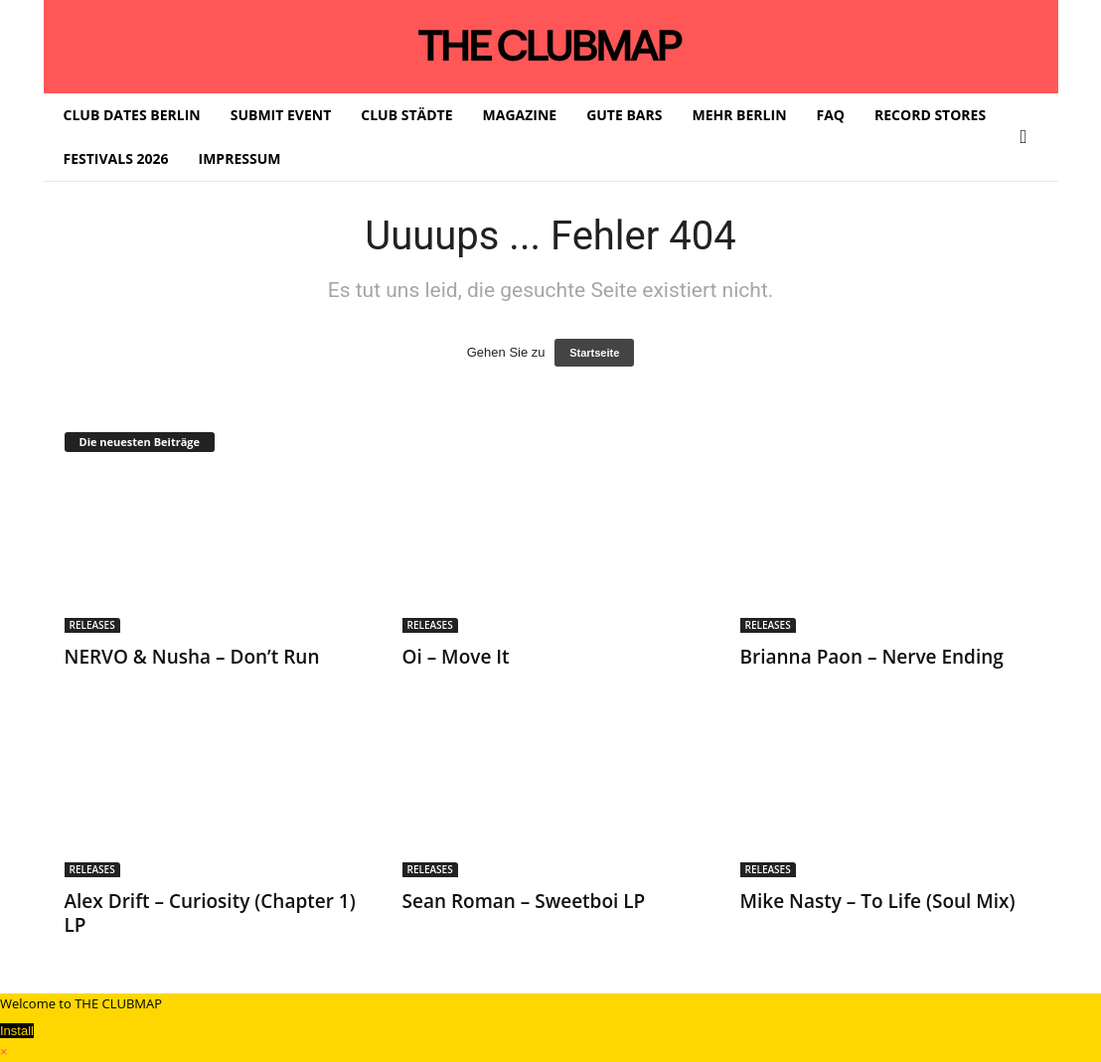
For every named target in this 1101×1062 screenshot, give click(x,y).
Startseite (594, 353)
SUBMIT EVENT (281, 114)
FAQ (831, 114)
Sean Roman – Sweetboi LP (524, 901)
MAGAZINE (520, 114)
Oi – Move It (456, 657)
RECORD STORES (930, 114)
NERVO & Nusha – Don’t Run (192, 657)
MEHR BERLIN (739, 114)
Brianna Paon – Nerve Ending (872, 657)
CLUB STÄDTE (406, 114)
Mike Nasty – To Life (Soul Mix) (878, 901)
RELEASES (92, 625)
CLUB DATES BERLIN (132, 114)
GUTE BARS (624, 114)
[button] (1028, 137)
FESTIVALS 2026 (116, 158)
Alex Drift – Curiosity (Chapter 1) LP (210, 913)
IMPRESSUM (240, 158)
